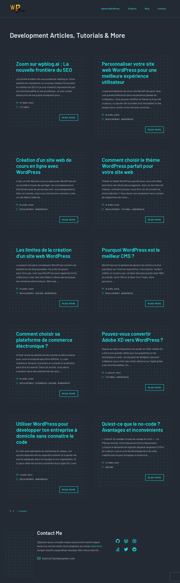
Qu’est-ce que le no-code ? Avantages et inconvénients (132, 427)
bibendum (96, 546)
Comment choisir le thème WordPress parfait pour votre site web (131, 166)
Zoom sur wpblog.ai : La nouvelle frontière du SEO (44, 67)
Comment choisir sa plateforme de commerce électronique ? (44, 340)
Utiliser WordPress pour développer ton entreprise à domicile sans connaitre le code (46, 433)
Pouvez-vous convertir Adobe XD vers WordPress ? (132, 337)
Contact (162, 8)
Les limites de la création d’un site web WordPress (43, 253)
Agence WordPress (110, 8)
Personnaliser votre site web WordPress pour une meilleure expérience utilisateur (129, 73)
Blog (147, 8)
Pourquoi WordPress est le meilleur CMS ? (131, 253)
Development (112, 119)
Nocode (39, 293)
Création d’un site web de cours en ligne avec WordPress (44, 166)
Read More (69, 117)
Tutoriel (25, 107)
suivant (21, 510)
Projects (132, 8)
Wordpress (127, 119)
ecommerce (41, 383)
